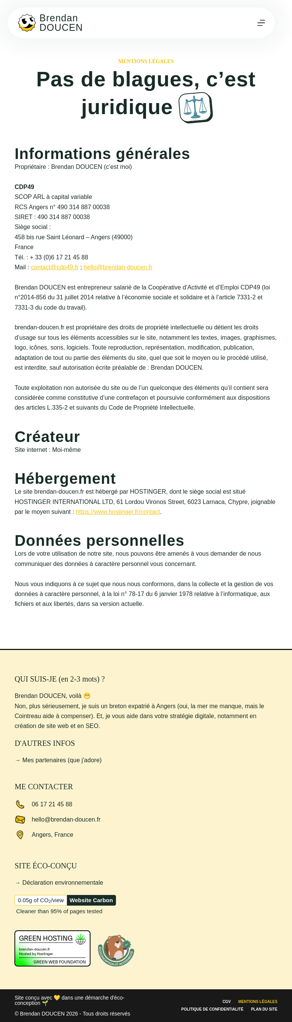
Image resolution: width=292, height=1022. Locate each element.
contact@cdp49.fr (55, 267)
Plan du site (264, 1009)
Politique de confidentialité (212, 1009)
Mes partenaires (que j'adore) (62, 760)
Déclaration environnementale (62, 882)
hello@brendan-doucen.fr (118, 267)
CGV (226, 1002)
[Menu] (261, 23)
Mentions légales (258, 1002)
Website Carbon (91, 900)
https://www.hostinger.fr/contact (118, 512)
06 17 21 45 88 (52, 804)
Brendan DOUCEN (61, 23)
